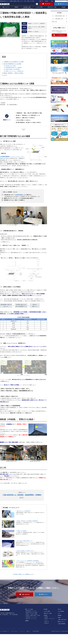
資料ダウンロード (61, 627)
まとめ (5, 81)
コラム (59, 619)
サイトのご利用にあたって (4, 637)
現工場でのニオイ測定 (11, 71)
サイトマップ (22, 637)
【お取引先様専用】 (62, 629)
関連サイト (28, 637)
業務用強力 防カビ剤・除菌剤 (31, 618)
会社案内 (63, 8)
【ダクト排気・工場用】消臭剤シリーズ (24, 546)
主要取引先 (46, 629)
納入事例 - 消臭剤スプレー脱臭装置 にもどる (24, 580)
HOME (1, 11)
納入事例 (45, 615)
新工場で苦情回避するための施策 (12, 69)
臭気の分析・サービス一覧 (31, 624)
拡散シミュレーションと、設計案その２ (15, 77)
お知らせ (59, 615)
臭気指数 (14, 171)
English (52, 1)
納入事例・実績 (27, 8)
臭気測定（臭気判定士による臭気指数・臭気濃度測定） (27, 526)
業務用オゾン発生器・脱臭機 (31, 619)
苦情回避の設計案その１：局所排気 (14, 73)
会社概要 (46, 622)
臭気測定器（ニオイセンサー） (32, 622)
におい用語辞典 (61, 617)
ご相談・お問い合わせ (62, 625)
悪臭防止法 (2, 164)
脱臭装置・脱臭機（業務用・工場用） (33, 621)
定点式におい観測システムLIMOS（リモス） (25, 556)
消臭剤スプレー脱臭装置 (21, 536)
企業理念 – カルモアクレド (49, 624)
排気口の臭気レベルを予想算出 (13, 75)
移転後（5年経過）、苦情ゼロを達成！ (13, 79)
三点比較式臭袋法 (4, 171)
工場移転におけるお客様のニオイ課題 (14, 67)
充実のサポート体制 (52, 8)
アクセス (46, 626)
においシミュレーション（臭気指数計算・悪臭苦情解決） (28, 566)
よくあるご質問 (39, 8)
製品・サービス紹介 (29, 615)
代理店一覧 (41, 1)
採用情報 (46, 1)
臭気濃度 (19, 171)
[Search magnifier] (67, 1)
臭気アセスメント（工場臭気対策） (24, 516)
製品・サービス (6, 8)
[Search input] (61, 1)
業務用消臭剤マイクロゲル (31, 616)
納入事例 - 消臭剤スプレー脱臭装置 (15, 11)
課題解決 (16, 8)
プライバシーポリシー (14, 637)
